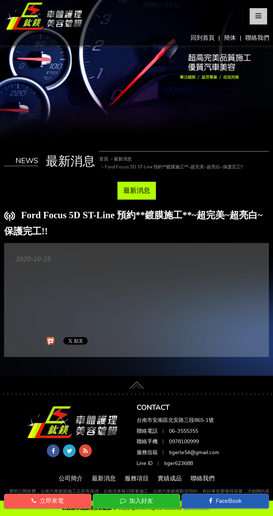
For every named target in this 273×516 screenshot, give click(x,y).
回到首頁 (203, 38)
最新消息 (136, 190)
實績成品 (170, 478)
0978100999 (184, 441)
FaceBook (225, 501)
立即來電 (47, 501)
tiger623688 (178, 463)
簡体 (230, 38)
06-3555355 (183, 431)
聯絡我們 (257, 38)
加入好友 (136, 501)
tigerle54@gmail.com (194, 452)
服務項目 (137, 478)
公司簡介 (71, 478)
